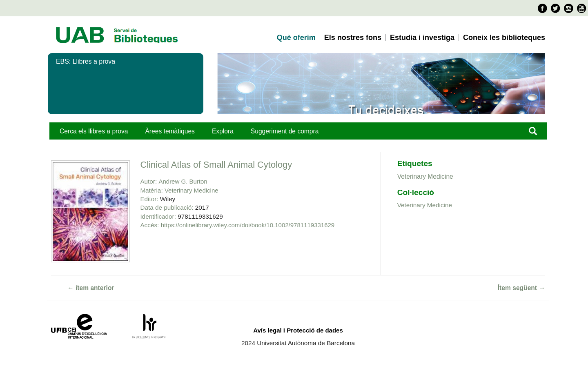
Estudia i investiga (422, 37)
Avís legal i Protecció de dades (298, 330)
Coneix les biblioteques (504, 37)
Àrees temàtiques (169, 131)
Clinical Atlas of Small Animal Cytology (216, 165)
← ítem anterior (90, 287)
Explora (223, 131)
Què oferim (296, 37)
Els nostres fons (352, 37)
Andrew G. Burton (182, 181)
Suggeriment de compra (285, 131)
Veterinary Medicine (191, 190)
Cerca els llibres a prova (94, 131)
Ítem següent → (521, 287)
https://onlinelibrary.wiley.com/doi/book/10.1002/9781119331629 (248, 225)
